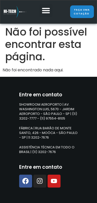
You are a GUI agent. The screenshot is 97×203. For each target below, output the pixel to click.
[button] (46, 10)
